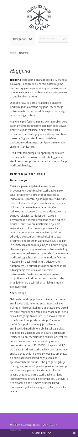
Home (13, 52)
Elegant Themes (32, 424)
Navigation (22, 39)
